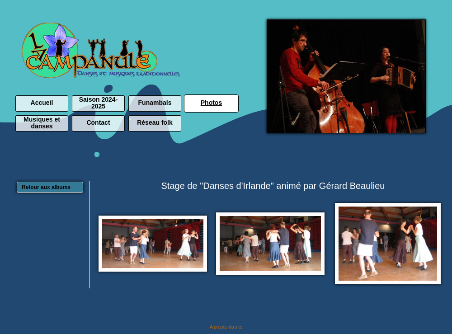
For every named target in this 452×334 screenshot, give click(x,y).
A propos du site (226, 327)
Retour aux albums (46, 187)
